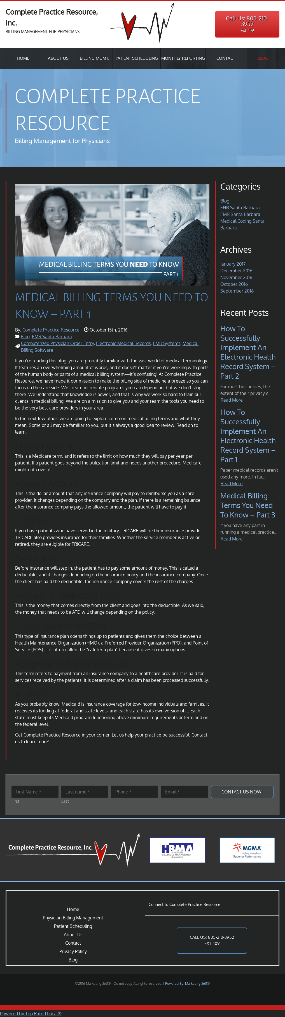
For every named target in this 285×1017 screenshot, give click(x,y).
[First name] (35, 792)
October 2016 (234, 284)
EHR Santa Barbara (240, 207)
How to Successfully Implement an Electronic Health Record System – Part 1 (248, 435)
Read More (232, 400)
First (15, 801)
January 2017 (233, 264)
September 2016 (237, 291)
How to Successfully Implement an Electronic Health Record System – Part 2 (248, 352)
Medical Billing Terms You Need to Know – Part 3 (247, 505)
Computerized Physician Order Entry (57, 343)
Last (65, 801)
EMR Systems (166, 343)
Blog (25, 336)
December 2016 (236, 270)
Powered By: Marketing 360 (186, 983)
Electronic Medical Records (123, 343)
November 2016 (236, 277)
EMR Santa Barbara (52, 336)
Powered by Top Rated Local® (31, 1013)
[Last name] (84, 792)
